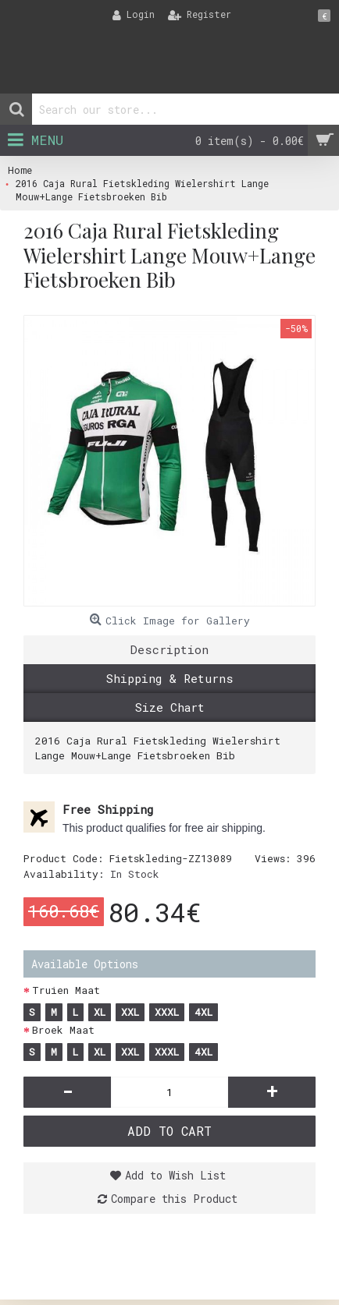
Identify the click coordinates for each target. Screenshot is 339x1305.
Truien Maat (66, 990)
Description (169, 649)
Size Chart (170, 707)
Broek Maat (63, 1030)
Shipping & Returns (170, 678)
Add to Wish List (175, 1175)
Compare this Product (174, 1198)
